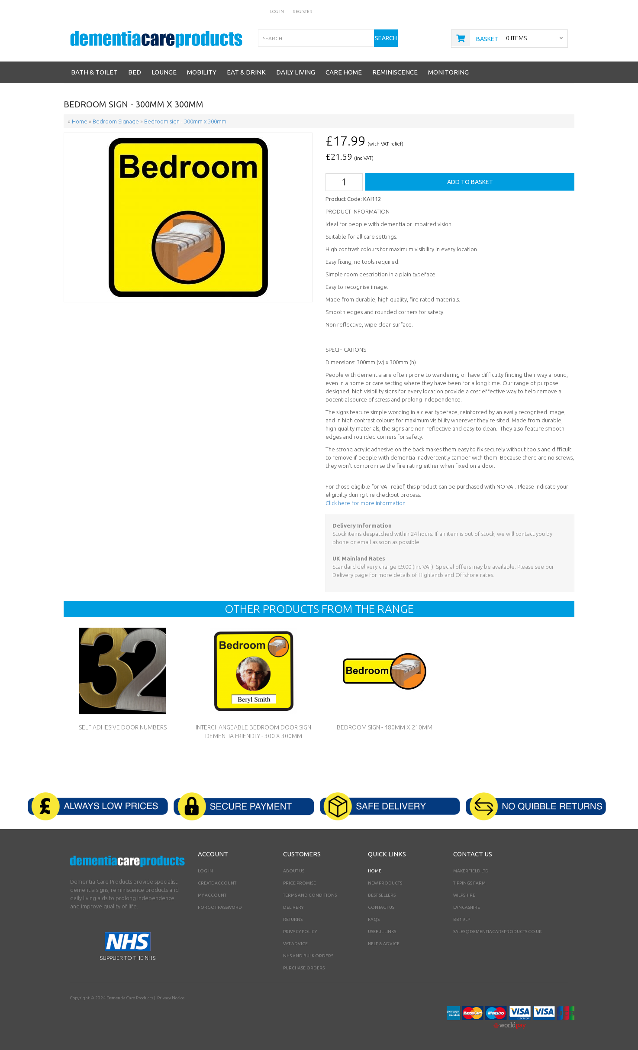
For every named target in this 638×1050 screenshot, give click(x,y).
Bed (134, 72)
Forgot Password (220, 907)
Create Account (217, 883)
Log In (277, 11)
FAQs (374, 919)
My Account (212, 895)
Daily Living (295, 72)
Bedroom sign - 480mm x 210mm (384, 727)
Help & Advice (384, 943)
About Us (293, 871)
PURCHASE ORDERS (304, 968)
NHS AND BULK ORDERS (308, 955)
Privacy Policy (300, 931)
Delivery (293, 907)
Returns (293, 919)
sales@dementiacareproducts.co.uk (497, 931)
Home (374, 871)
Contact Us (381, 907)
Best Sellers (382, 895)
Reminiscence (395, 72)
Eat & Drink (246, 72)
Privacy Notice (170, 997)
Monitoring (448, 72)
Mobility (201, 72)
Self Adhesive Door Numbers (123, 727)
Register (303, 11)
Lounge (164, 72)
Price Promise (299, 883)
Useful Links (382, 931)
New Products (385, 883)
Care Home (343, 72)
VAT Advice (295, 943)
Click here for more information (365, 503)
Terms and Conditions (310, 895)
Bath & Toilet (94, 72)
